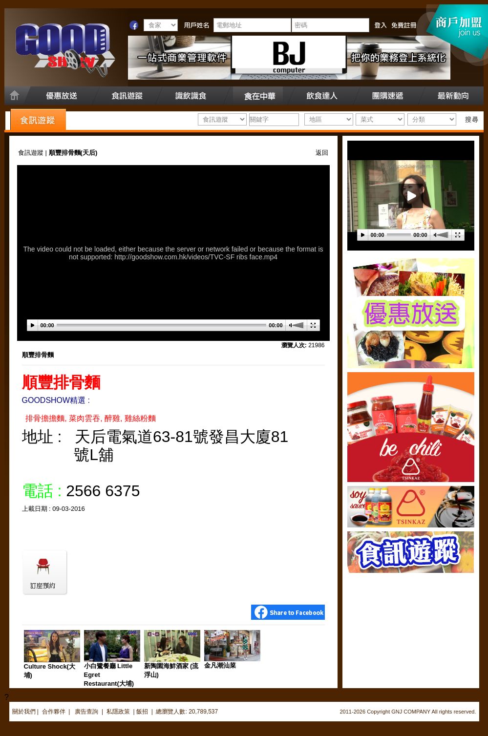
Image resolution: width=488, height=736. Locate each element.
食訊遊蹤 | (33, 152)
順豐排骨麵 (38, 354)
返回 (322, 152)
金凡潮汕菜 (220, 665)
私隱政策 (118, 711)
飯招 (142, 711)
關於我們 (24, 711)
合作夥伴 (53, 711)
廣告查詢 (87, 711)
